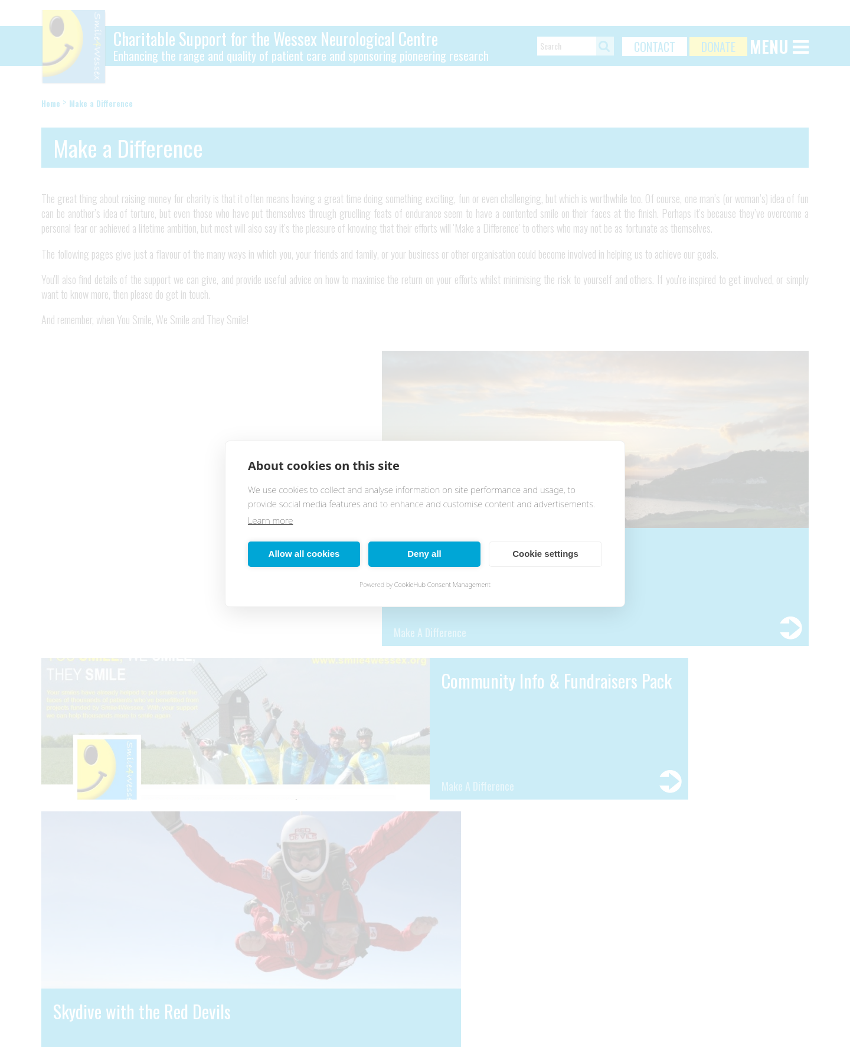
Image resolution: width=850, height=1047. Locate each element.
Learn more (270, 520)
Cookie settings (545, 554)
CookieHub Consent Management (442, 584)
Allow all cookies (304, 554)
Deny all (424, 554)
